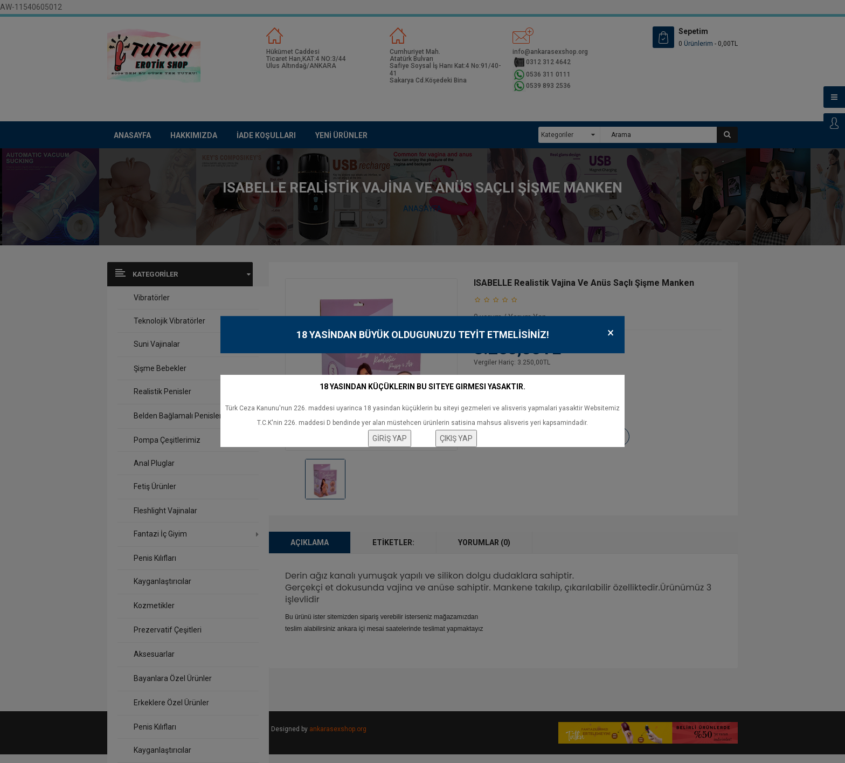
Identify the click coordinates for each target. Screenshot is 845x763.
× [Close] (610, 333)
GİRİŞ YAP (389, 438)
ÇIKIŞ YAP (456, 438)
